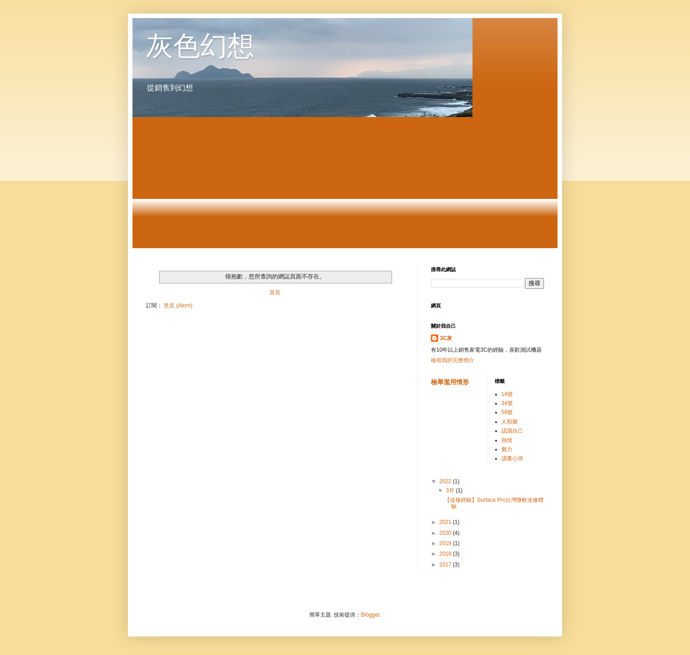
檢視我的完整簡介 (452, 360)
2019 (446, 543)
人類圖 (509, 422)
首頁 (274, 292)
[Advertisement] (345, 185)
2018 (446, 554)
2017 (446, 564)
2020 (446, 533)
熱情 (506, 440)
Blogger (370, 615)
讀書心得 (512, 458)
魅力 (506, 449)
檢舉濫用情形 (450, 382)
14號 (507, 394)
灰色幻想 (200, 46)
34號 (507, 403)
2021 (446, 522)
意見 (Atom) (178, 305)
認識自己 (512, 431)
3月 (451, 490)
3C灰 (446, 338)
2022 (446, 481)
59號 (507, 412)
